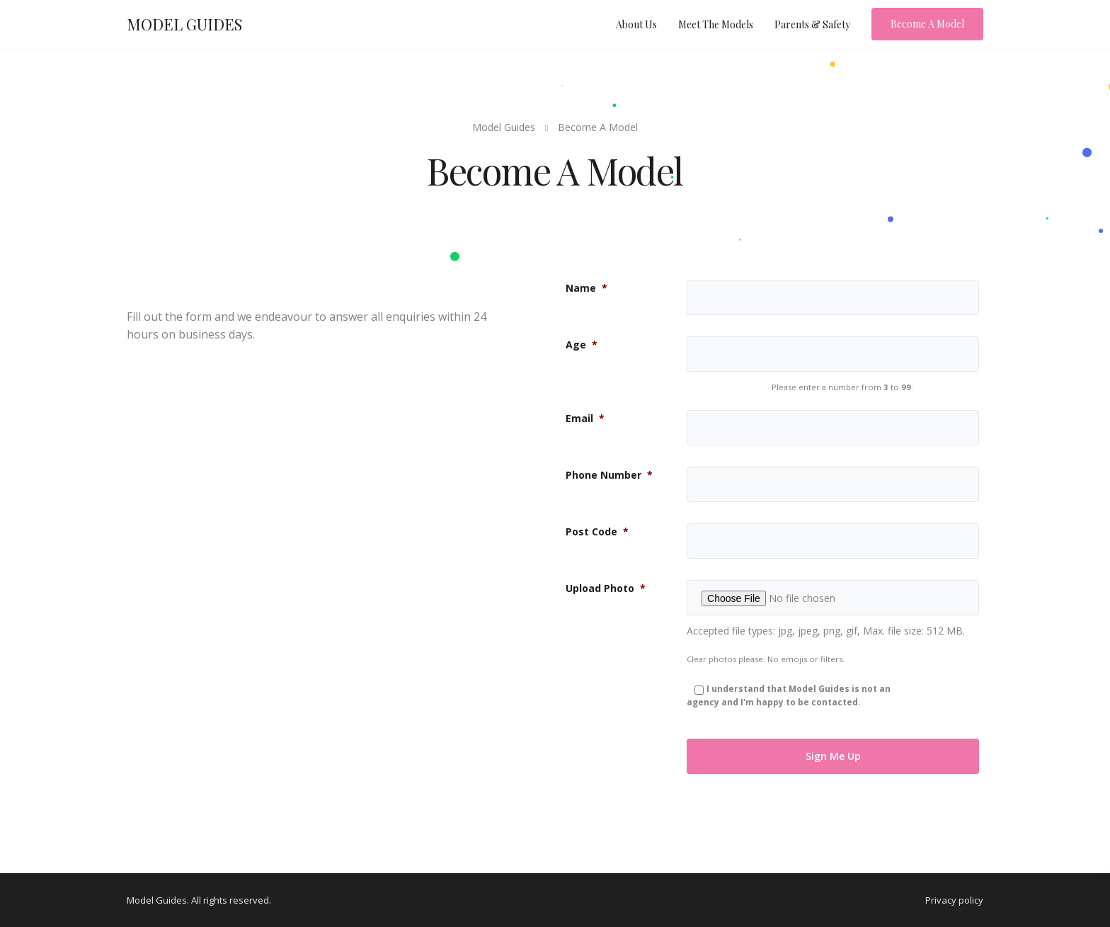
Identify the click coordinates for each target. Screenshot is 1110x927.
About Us (636, 24)
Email (585, 418)
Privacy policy (954, 900)
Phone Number (609, 475)
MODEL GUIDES (184, 24)
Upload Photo (606, 588)
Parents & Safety (812, 24)
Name (586, 288)
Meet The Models (715, 24)
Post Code (597, 531)
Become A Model (927, 23)
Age (581, 344)
